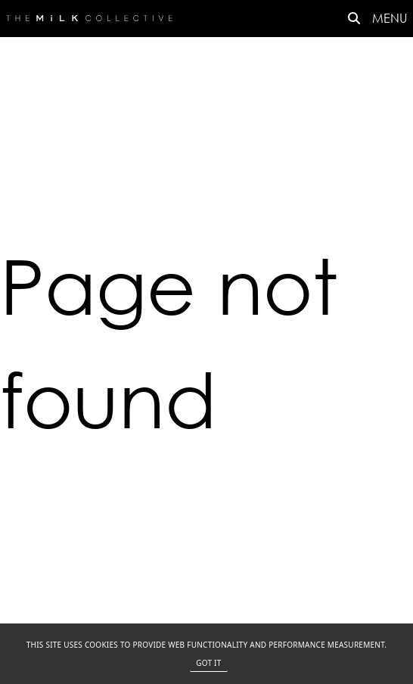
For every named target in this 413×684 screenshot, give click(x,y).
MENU (389, 18)
